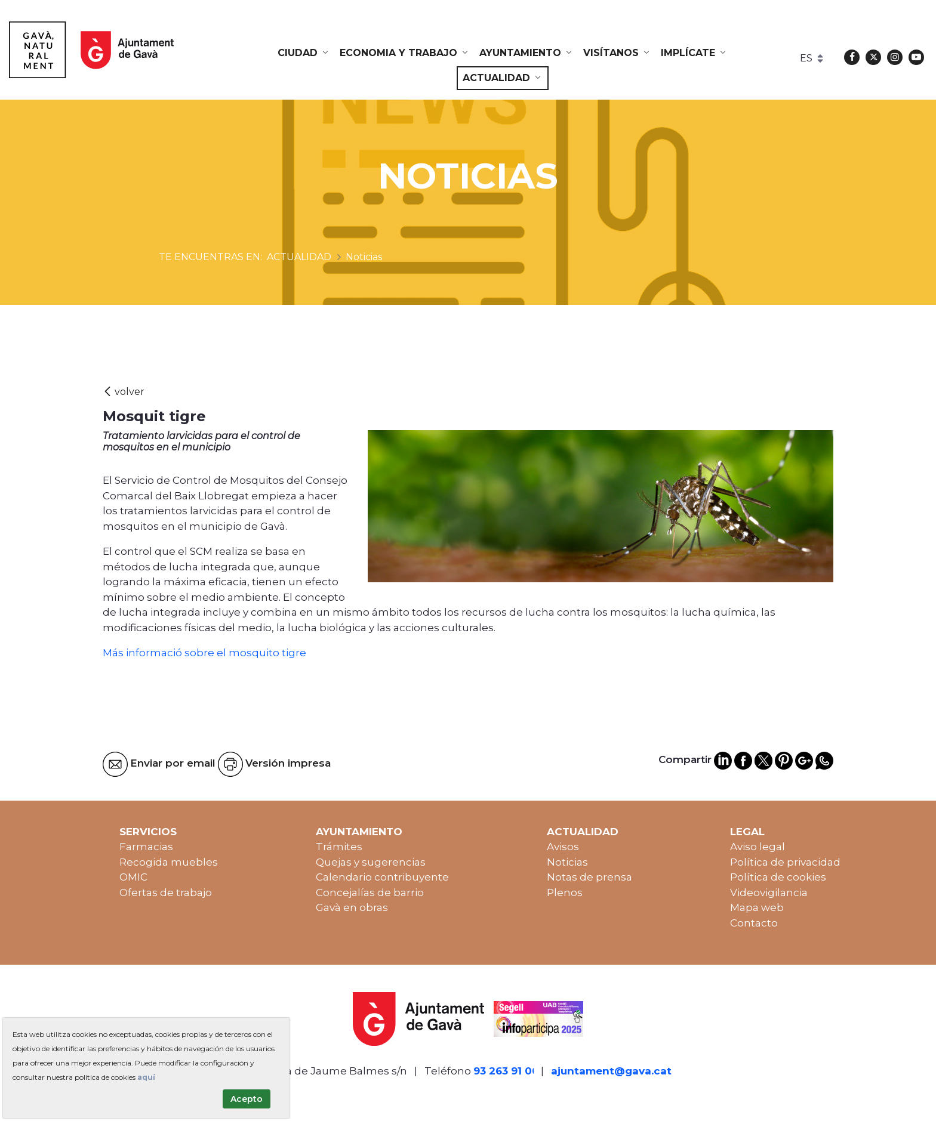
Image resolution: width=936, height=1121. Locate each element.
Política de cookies (778, 877)
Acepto (246, 1099)
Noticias (567, 862)
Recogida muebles (168, 862)
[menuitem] (304, 53)
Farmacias (146, 847)
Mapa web (757, 907)
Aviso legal (757, 847)
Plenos (565, 892)
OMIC (133, 877)
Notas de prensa (589, 877)
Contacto (754, 923)
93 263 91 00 (506, 1071)
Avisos (563, 847)
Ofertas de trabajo (165, 892)
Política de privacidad (785, 862)
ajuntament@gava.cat (611, 1071)
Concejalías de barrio (370, 892)
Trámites (339, 847)
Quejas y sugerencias (371, 862)
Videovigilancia (769, 892)
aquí (146, 1077)
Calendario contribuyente (382, 877)
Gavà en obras (352, 907)
